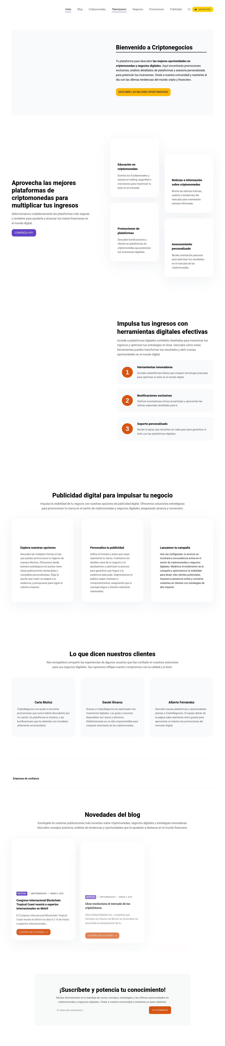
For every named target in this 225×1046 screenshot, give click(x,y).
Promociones (156, 9)
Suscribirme (160, 1010)
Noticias (22, 907)
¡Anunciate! (203, 9)
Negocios (138, 9)
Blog (80, 9)
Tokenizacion (119, 9)
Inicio (68, 9)
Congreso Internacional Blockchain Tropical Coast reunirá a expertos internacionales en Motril (41, 918)
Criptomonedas (97, 9)
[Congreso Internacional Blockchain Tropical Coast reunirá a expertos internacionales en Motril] (44, 877)
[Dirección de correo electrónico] (100, 1010)
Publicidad (176, 9)
